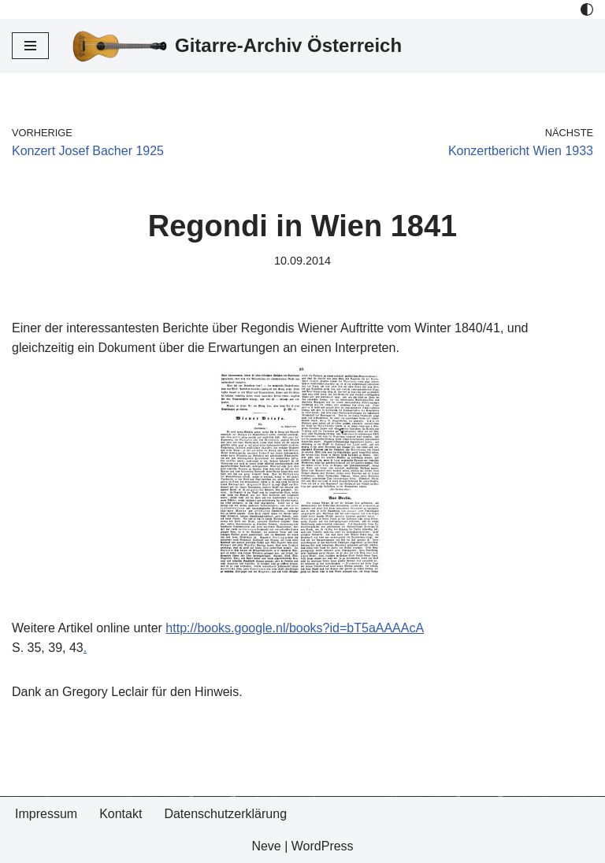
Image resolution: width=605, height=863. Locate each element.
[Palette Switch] (587, 9)
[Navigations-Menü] (30, 45)
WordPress (322, 846)
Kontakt (120, 813)
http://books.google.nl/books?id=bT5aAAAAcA (294, 628)
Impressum (46, 813)
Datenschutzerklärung (225, 813)
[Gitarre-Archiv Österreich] (237, 46)
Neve (265, 846)
